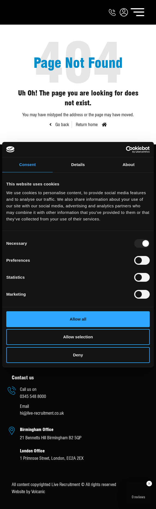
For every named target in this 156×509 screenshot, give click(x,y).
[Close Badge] (149, 483)
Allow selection (78, 337)
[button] (124, 12)
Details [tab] (78, 164)
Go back (61, 124)
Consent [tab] (27, 164)
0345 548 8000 (33, 396)
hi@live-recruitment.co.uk (42, 413)
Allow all (78, 319)
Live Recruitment (21, 12)
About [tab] (128, 164)
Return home (87, 124)
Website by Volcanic (28, 491)
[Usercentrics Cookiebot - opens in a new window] (126, 149)
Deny (78, 355)
